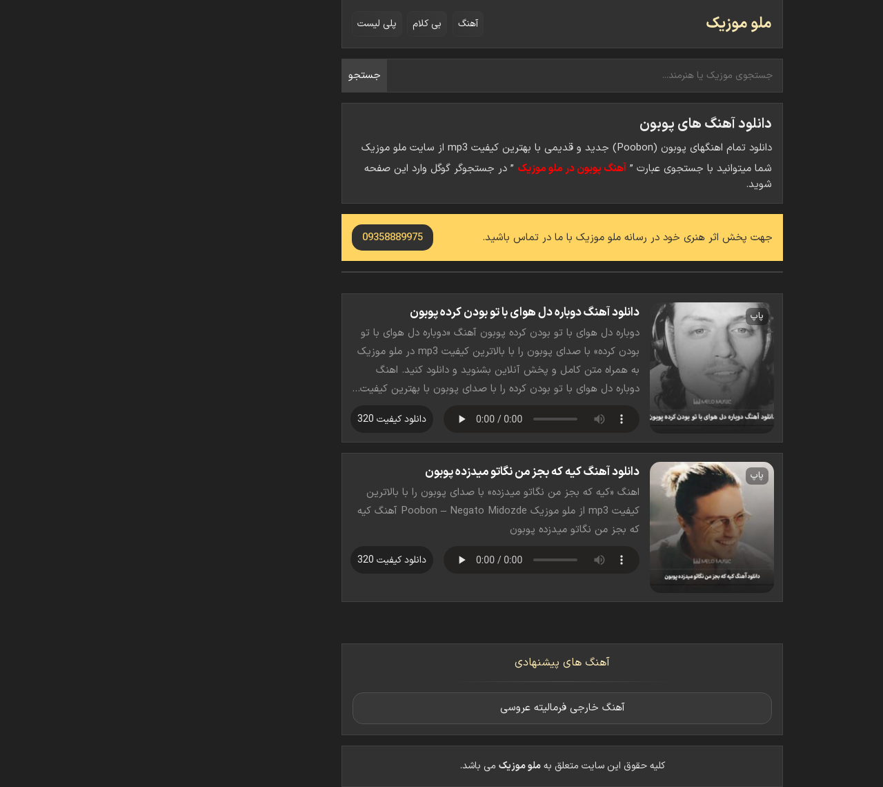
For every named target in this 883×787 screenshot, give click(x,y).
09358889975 (271, 238)
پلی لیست (256, 24)
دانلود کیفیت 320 (271, 419)
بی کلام (306, 24)
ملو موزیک (618, 23)
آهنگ (347, 24)
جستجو (244, 76)
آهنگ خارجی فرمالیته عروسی (441, 708)
